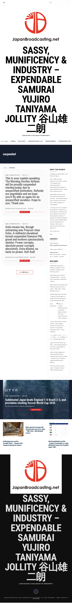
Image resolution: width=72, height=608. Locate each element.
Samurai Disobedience (50, 141)
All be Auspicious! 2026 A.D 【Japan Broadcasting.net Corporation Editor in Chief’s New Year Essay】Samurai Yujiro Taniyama (59, 311)
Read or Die (25, 212)
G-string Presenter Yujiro (64, 141)
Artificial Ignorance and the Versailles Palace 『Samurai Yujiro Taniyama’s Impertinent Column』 (58, 278)
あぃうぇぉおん (4, 141)
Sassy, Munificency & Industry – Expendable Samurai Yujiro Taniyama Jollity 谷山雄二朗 (36, 89)
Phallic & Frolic (22, 141)
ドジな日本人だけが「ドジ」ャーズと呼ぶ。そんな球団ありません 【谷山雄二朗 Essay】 (59, 337)
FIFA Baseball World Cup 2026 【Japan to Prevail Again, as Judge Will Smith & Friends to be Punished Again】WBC (58, 297)
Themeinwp (36, 598)
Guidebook (13, 141)
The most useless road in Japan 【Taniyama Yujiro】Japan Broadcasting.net (57, 368)
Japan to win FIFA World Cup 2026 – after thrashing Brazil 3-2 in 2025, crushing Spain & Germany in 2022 (58, 346)
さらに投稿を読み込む (24, 272)
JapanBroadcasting (14, 175)
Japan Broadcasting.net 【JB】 (35, 141)
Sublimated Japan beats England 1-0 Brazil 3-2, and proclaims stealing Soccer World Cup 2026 (57, 269)
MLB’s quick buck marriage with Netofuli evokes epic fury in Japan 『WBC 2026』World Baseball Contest (58, 288)
